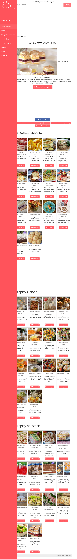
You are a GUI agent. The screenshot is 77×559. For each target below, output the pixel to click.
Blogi (3, 51)
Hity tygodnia (6, 43)
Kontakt (4, 55)
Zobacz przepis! (25, 165)
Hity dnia (5, 39)
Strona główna (6, 26)
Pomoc (3, 47)
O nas (3, 30)
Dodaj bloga (5, 20)
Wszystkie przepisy (8, 35)
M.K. (74, 555)
